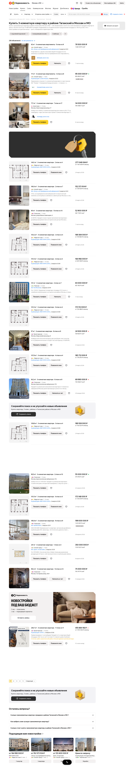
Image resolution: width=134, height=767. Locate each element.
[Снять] (29, 8)
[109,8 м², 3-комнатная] (20, 433)
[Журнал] (55, 8)
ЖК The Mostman (36, 287)
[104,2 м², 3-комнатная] (20, 245)
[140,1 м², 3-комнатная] (20, 172)
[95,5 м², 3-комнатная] (20, 484)
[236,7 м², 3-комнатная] (20, 638)
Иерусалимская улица (42, 336)
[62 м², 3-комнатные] (20, 57)
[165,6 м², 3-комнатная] (20, 531)
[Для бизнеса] (64, 8)
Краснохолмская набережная (45, 384)
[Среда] (84, 8)
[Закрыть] (124, 14)
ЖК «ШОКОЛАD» (36, 525)
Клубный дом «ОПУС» (37, 632)
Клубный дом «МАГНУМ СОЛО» (40, 167)
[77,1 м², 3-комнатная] (20, 116)
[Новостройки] (14, 8)
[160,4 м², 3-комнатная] (20, 196)
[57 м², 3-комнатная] (20, 341)
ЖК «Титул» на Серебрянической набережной (45, 49)
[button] (81, 3)
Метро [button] (106, 14)
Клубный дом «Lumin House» (39, 78)
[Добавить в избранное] (69, 63)
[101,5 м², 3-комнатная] (20, 269)
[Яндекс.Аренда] (75, 8)
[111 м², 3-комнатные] (20, 86)
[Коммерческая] (38, 8)
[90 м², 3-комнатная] (20, 221)
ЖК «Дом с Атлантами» (38, 549)
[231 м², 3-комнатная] (20, 555)
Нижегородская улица (42, 108)
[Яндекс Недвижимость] (20, 3)
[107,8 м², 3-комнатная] (20, 365)
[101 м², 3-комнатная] (20, 293)
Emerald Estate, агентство (44, 87)
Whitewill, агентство (43, 58)
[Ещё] (65, 33)
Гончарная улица (41, 573)
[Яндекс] (10, 3)
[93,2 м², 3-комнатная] (20, 389)
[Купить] (22, 8)
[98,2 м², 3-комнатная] (20, 579)
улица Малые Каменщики (43, 215)
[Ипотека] (48, 8)
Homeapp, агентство (43, 116)
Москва (33, 108)
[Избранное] (77, 3)
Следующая (30, 681)
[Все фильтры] (11, 14)
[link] (122, 3)
